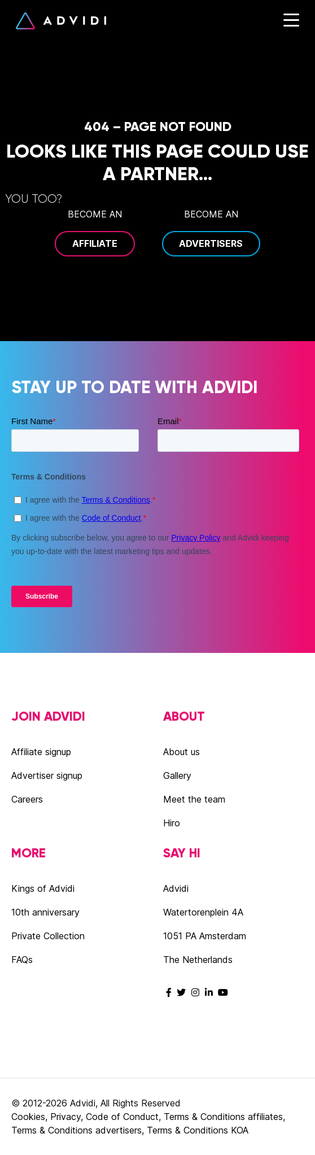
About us (181, 751)
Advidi (61, 21)
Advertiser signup (46, 775)
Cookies (28, 1116)
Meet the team (194, 799)
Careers (27, 799)
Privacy (65, 1116)
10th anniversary (45, 912)
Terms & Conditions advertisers (76, 1130)
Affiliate (94, 243)
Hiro (171, 823)
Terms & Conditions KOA (197, 1130)
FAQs (22, 959)
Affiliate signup (41, 751)
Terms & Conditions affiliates (223, 1116)
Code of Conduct (122, 1116)
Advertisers (211, 243)
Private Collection (48, 936)
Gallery (177, 775)
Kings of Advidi (43, 888)
